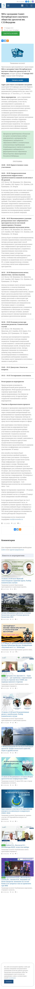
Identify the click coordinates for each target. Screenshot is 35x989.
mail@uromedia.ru (16, 519)
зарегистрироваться (16, 550)
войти (3, 550)
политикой (12, 978)
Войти (31, 5)
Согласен (9, 981)
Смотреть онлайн (10, 33)
